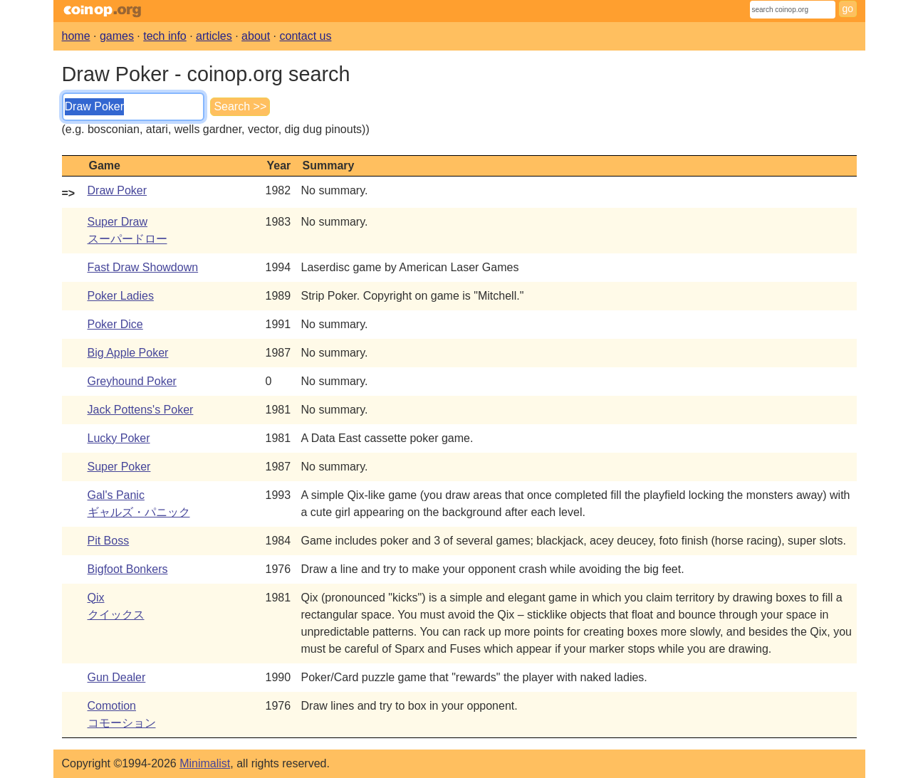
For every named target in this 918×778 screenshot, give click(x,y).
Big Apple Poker (128, 353)
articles (214, 36)
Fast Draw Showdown (143, 267)
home (76, 36)
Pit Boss (109, 541)
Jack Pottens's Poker (141, 410)
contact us (306, 36)
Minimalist (204, 763)
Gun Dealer (117, 677)
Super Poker (119, 467)
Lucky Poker (119, 438)
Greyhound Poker (132, 381)
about (255, 36)
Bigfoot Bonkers (128, 569)
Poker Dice (115, 324)
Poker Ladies (121, 296)
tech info (164, 36)
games (117, 36)
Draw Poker (117, 190)
